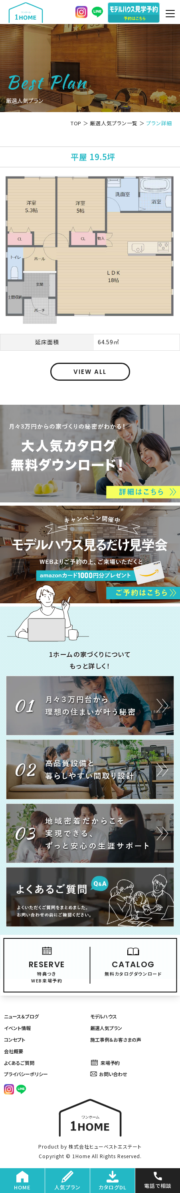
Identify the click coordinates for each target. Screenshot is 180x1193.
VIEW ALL (90, 372)
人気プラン (67, 1181)
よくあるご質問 (19, 1062)
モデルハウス (103, 1016)
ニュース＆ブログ (21, 1016)
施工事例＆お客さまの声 (115, 1039)
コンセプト (14, 1039)
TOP (76, 123)
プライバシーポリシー (26, 1073)
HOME (22, 1181)
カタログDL (113, 1181)
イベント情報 (17, 1027)
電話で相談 (158, 1180)
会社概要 (13, 1051)
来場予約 (105, 1062)
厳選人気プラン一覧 (114, 123)
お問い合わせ (109, 1073)
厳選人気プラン (106, 1027)
